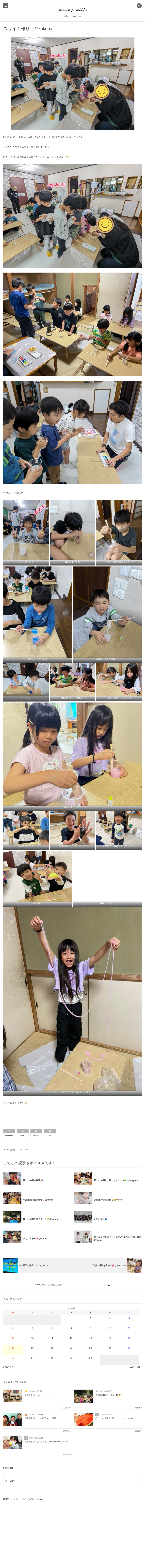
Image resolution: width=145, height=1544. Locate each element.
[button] (139, 6)
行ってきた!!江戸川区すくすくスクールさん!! (115, 1418)
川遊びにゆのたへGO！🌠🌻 (108, 1395)
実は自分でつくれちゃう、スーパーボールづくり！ (47, 1441)
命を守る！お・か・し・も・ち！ (39, 1395)
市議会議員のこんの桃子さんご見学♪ (40, 1418)
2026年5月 (135, 1367)
